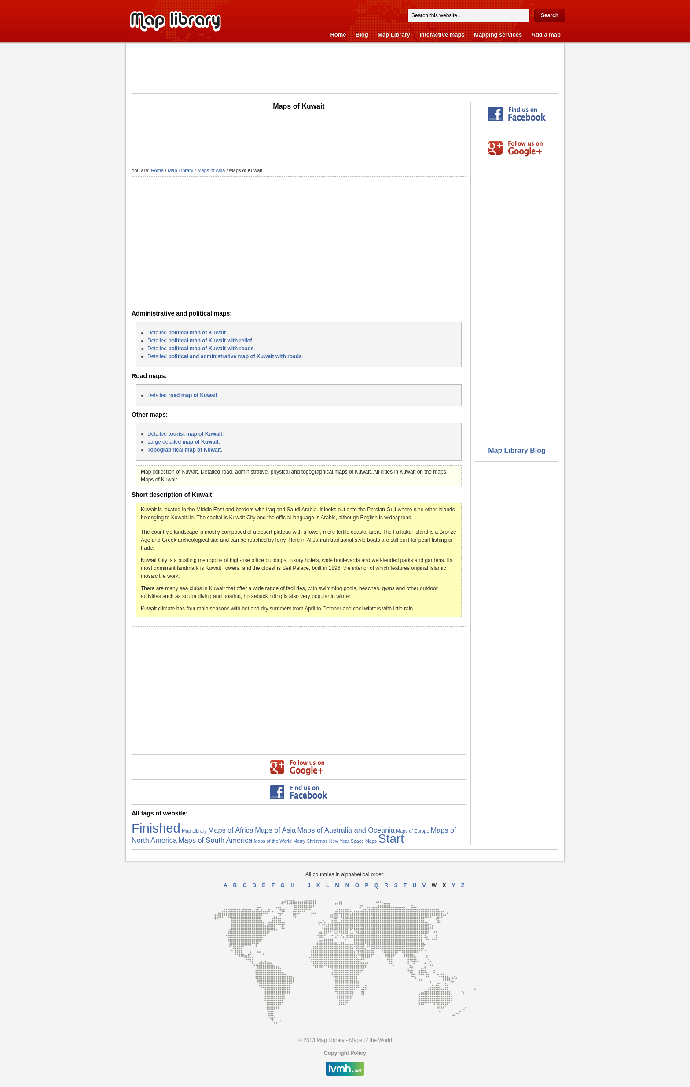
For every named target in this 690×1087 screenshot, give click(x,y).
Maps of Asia (211, 170)
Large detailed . (183, 442)
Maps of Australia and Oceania (346, 830)
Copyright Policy (345, 1053)
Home (338, 34)
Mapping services (498, 34)
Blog (362, 34)
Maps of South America (215, 840)
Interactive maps (442, 34)
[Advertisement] (345, 68)
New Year (339, 841)
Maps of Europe (412, 831)
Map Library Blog (517, 450)
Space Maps (364, 841)
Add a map (546, 34)
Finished (156, 828)
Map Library (394, 34)
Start (391, 838)
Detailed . (187, 333)
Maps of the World (273, 841)
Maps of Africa (230, 830)
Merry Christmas (310, 841)
